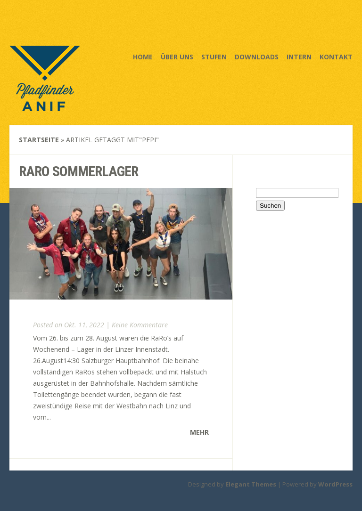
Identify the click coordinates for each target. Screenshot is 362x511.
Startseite (39, 139)
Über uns (177, 56)
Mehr (199, 432)
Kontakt (336, 56)
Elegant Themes (250, 484)
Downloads (257, 56)
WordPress (335, 484)
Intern (299, 56)
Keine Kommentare (140, 324)
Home (143, 56)
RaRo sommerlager (78, 171)
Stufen (214, 56)
